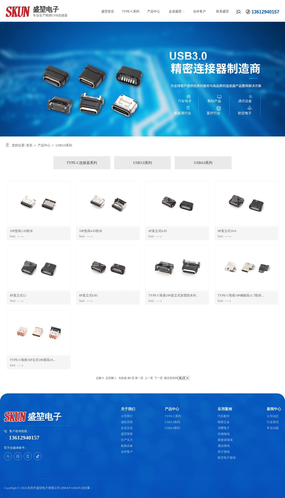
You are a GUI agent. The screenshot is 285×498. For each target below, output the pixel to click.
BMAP (66, 487)
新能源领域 (225, 439)
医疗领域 (224, 451)
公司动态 (273, 416)
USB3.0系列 (64, 145)
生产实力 (127, 439)
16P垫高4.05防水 (90, 233)
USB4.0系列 (203, 163)
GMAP (75, 487)
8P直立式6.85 (88, 298)
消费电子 (224, 428)
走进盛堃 (175, 11)
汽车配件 (224, 416)
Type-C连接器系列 (82, 163)
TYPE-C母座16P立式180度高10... (32, 362)
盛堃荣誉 (127, 434)
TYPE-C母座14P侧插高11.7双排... (241, 298)
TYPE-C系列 (130, 11)
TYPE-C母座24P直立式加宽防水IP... (173, 298)
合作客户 (199, 11)
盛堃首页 (107, 11)
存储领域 (224, 434)
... (166, 434)
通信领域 (224, 445)
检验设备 (127, 445)
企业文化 (127, 428)
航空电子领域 (227, 457)
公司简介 (127, 416)
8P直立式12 (18, 298)
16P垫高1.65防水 (21, 233)
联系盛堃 (222, 11)
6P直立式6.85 (157, 233)
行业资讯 (273, 422)
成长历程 (127, 422)
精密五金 (224, 422)
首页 (29, 145)
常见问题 (273, 428)
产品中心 (153, 11)
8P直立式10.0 (227, 233)
